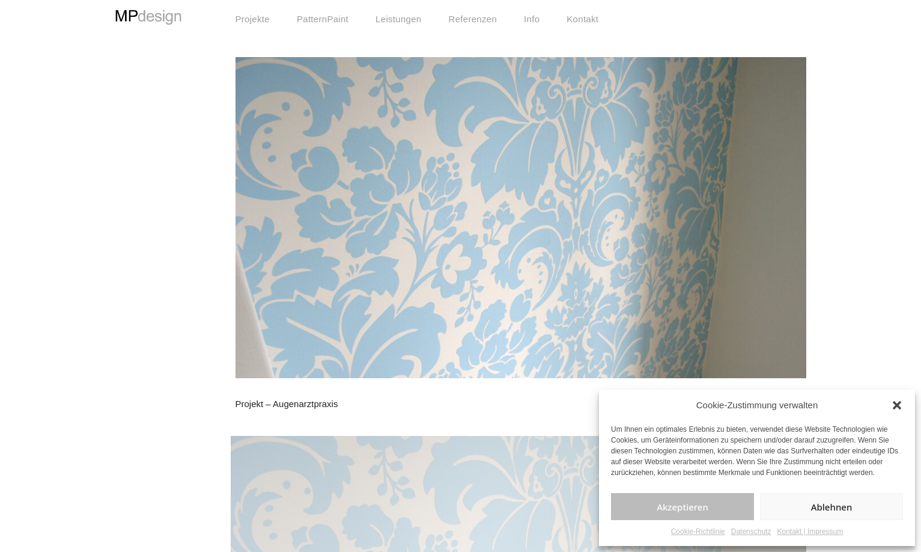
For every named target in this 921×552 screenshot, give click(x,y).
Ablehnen (832, 507)
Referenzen (473, 19)
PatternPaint (322, 19)
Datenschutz (751, 531)
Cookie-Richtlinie (698, 531)
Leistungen (398, 19)
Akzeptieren (682, 507)
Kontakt (582, 19)
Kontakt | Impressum (810, 531)
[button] (897, 405)
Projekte (253, 19)
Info (532, 19)
